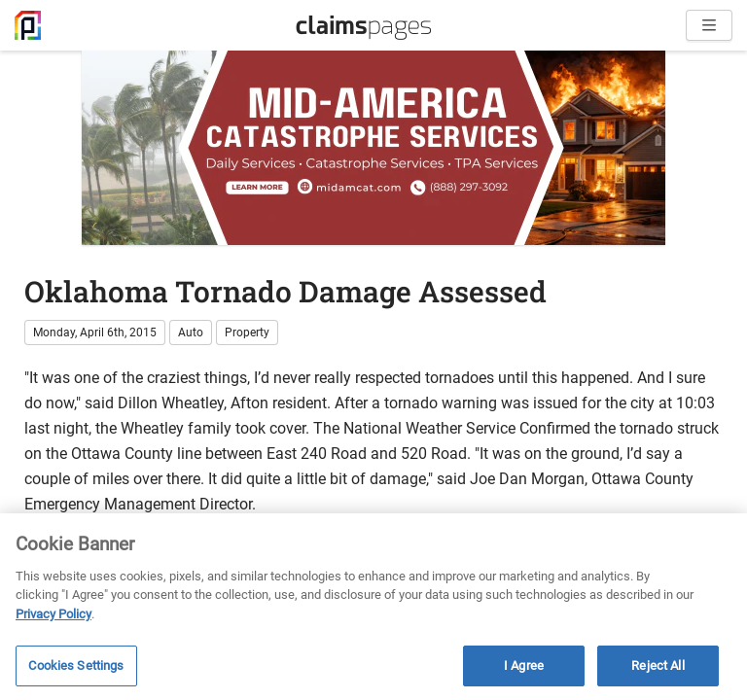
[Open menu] (709, 25)
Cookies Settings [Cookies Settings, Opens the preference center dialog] (76, 665)
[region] (373, 606)
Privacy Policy (53, 614)
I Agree (524, 665)
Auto (190, 332)
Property (247, 332)
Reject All (657, 665)
